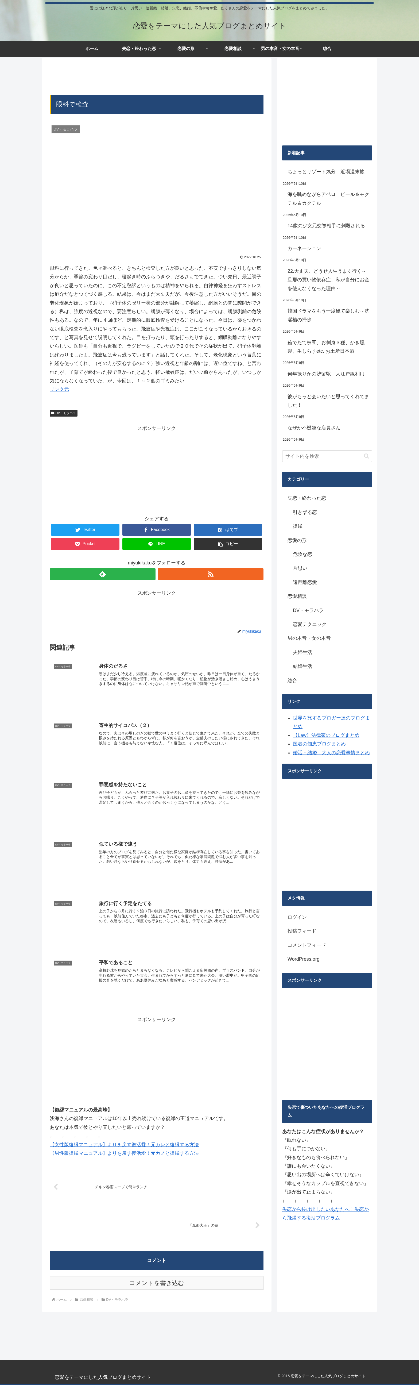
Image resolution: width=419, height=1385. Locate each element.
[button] (366, 456)
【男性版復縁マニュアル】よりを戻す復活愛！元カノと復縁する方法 (124, 1152)
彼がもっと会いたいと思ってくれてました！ (328, 401)
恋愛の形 (297, 540)
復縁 (297, 526)
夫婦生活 (302, 652)
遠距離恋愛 (305, 582)
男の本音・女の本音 (309, 638)
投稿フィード (302, 931)
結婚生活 (302, 666)
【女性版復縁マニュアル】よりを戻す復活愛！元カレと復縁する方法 (124, 1144)
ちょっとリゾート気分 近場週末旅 (326, 171)
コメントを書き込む (156, 1282)
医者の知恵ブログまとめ (319, 744)
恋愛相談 (297, 596)
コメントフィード (307, 945)
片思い (300, 568)
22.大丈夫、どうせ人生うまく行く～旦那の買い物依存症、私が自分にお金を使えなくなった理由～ (328, 279)
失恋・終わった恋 (307, 498)
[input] (327, 456)
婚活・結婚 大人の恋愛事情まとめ (331, 752)
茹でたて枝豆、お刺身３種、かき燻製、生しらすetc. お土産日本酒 (326, 347)
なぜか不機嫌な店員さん (314, 427)
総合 (292, 680)
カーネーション (304, 248)
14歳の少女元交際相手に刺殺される (326, 225)
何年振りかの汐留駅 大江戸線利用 (326, 373)
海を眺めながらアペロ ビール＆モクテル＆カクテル (328, 199)
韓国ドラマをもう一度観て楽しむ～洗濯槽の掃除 (328, 315)
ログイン (297, 917)
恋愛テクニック (310, 624)
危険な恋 (302, 554)
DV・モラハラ (63, 413)
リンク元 (59, 389)
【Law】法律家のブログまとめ (326, 735)
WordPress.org (304, 959)
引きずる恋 (305, 512)
